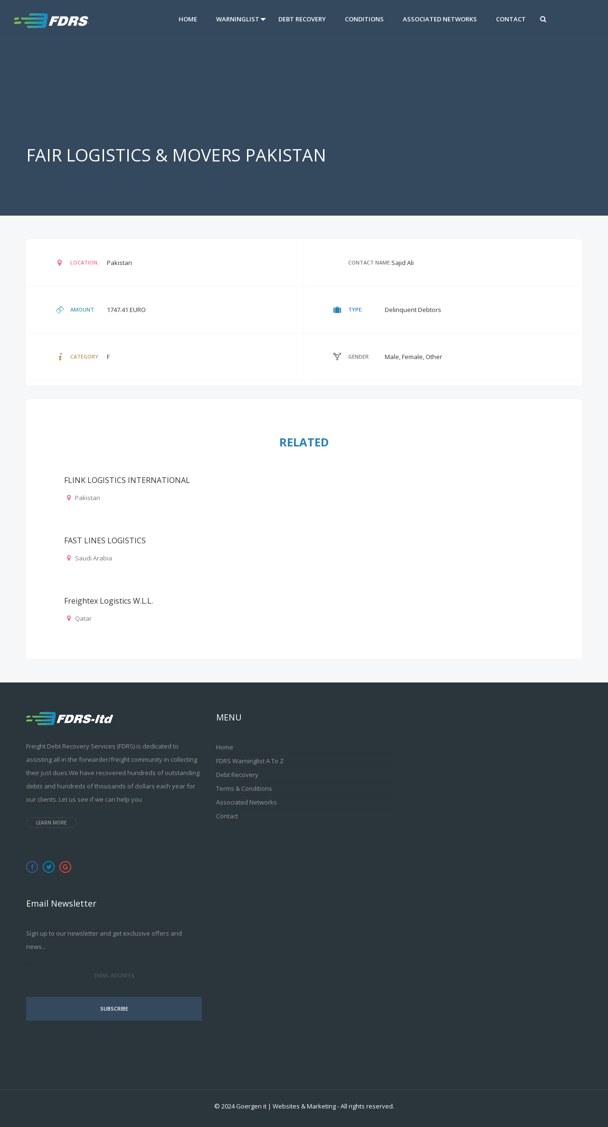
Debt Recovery (302, 19)
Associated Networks (440, 19)
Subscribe (114, 1008)
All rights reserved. (367, 1106)
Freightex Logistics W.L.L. (108, 601)
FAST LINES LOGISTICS (105, 540)
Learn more (51, 822)
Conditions (364, 19)
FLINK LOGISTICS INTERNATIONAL (127, 480)
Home (188, 19)
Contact (511, 19)
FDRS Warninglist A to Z (250, 761)
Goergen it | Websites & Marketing (286, 1106)
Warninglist (237, 19)
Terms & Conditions (244, 788)
